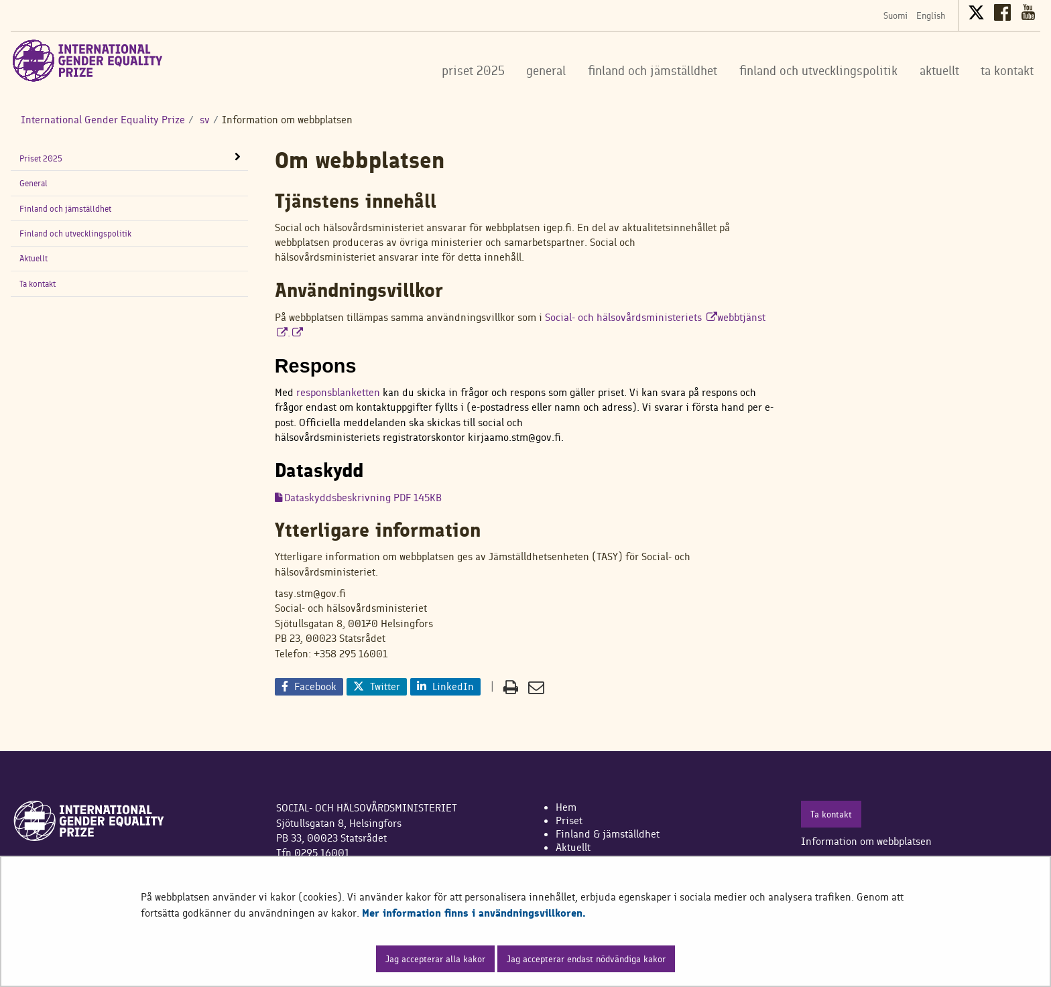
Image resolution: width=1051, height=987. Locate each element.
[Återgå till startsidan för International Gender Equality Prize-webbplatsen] (88, 60)
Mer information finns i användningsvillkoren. (474, 913)
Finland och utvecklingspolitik (75, 233)
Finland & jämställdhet (608, 834)
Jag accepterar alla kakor (435, 959)
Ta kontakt (37, 283)
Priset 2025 (40, 158)
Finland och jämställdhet (65, 208)
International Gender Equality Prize (103, 120)
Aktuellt (33, 258)
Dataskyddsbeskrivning (363, 497)
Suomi (895, 15)
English (930, 15)
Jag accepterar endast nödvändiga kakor (586, 959)
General (33, 183)
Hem (566, 807)
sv (203, 120)
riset (572, 820)
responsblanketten (338, 392)
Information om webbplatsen (866, 841)
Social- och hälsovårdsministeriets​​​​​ (631, 317)
